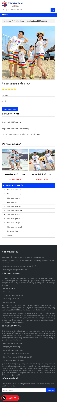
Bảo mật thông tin (9, 288)
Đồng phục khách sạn (13, 194)
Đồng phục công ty (12, 198)
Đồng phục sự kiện (12, 223)
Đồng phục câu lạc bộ (13, 227)
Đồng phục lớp (10, 202)
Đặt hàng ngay (9, 109)
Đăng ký (51, 390)
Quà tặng (8, 235)
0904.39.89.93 (10, 398)
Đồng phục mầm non (12, 190)
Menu (5, 14)
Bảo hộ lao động (11, 231)
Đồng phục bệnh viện (12, 206)
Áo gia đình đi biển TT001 (42, 174)
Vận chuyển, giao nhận (10, 292)
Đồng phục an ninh (12, 214)
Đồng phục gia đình (12, 219)
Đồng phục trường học (13, 210)
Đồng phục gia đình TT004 (15, 174)
